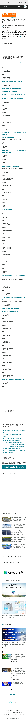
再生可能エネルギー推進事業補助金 (10, 311)
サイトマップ (22, 714)
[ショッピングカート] (19, 3)
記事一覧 (12, 6)
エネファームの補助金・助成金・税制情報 (13, 446)
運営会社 (14, 707)
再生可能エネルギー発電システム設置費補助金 (12, 98)
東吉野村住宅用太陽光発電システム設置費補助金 (13, 379)
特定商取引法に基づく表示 (8, 708)
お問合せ (16, 714)
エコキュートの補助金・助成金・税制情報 (13, 444)
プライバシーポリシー (10, 710)
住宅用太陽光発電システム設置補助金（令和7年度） (13, 166)
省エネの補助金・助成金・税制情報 (12, 438)
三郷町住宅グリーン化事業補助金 (9, 91)
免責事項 (20, 707)
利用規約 (18, 710)
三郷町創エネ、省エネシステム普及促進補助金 (12, 88)
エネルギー (19, 6)
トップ (6, 6)
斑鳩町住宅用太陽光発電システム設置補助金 (12, 81)
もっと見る (14, 695)
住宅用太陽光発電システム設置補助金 (10, 308)
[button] (14, 519)
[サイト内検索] (25, 6)
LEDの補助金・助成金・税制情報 (11, 440)
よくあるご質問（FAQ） (8, 714)
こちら (19, 36)
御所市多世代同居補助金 (7, 209)
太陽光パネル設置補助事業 (8, 137)
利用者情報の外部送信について (18, 712)
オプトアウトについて (7, 712)
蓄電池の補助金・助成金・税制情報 (12, 448)
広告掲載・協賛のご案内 (19, 708)
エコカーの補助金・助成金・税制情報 (12, 442)
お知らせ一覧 (7, 707)
